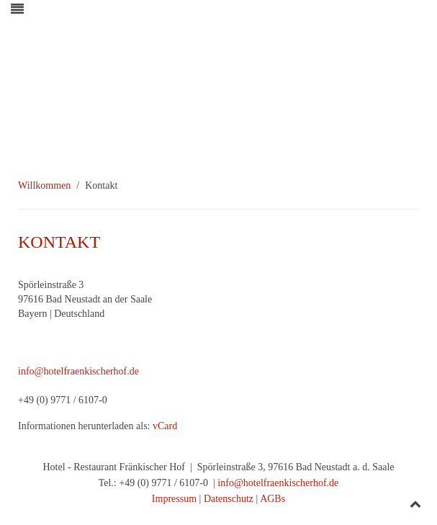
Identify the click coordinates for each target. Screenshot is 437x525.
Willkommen (44, 185)
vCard (165, 426)
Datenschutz (228, 498)
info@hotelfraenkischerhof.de (78, 371)
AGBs (272, 498)
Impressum (174, 498)
